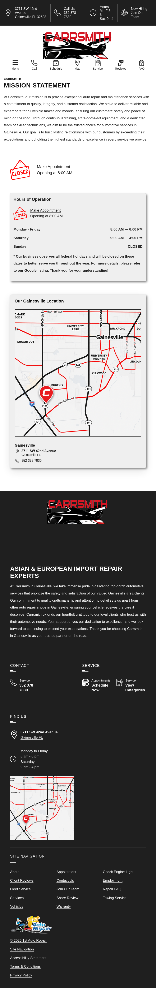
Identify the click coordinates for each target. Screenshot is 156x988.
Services (17, 898)
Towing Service (115, 898)
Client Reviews (21, 880)
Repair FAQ (112, 889)
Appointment (66, 872)
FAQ (141, 68)
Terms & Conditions (25, 966)
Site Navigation (22, 949)
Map (77, 68)
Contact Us (65, 880)
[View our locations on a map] (42, 808)
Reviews (120, 68)
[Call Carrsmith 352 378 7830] (25, 686)
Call (34, 68)
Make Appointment (53, 166)
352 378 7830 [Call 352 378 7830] (32, 460)
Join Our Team (67, 889)
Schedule (56, 68)
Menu (15, 68)
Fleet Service (20, 889)
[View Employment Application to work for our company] (136, 13)
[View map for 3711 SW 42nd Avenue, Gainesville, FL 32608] (81, 453)
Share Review (67, 898)
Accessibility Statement (28, 958)
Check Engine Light (118, 872)
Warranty (63, 906)
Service (98, 68)
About (14, 872)
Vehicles (16, 906)
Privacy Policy (21, 975)
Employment (113, 880)
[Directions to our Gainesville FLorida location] (42, 735)
